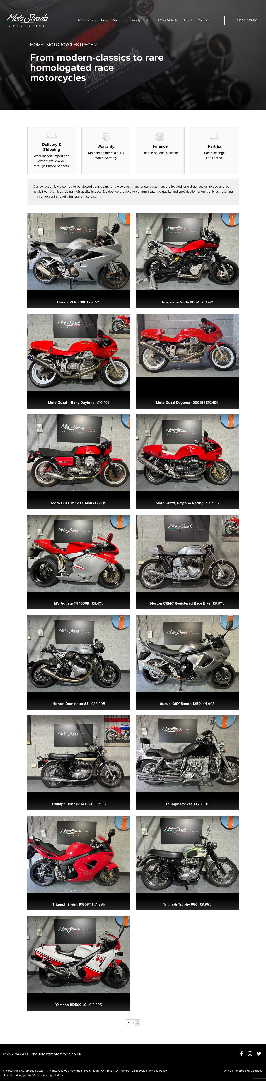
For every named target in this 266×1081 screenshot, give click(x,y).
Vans (116, 20)
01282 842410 (247, 20)
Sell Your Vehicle (166, 20)
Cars (104, 20)
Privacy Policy (158, 1071)
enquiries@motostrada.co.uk (56, 1054)
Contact (203, 20)
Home (36, 45)
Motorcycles (87, 20)
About (187, 20)
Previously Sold (137, 20)
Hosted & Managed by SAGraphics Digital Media (33, 1075)
